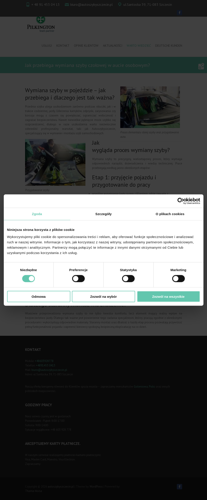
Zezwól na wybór (103, 296)
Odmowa (38, 296)
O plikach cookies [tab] (170, 214)
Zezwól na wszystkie (168, 296)
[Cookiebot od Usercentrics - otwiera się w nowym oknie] (180, 201)
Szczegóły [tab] (103, 214)
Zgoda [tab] (37, 214)
